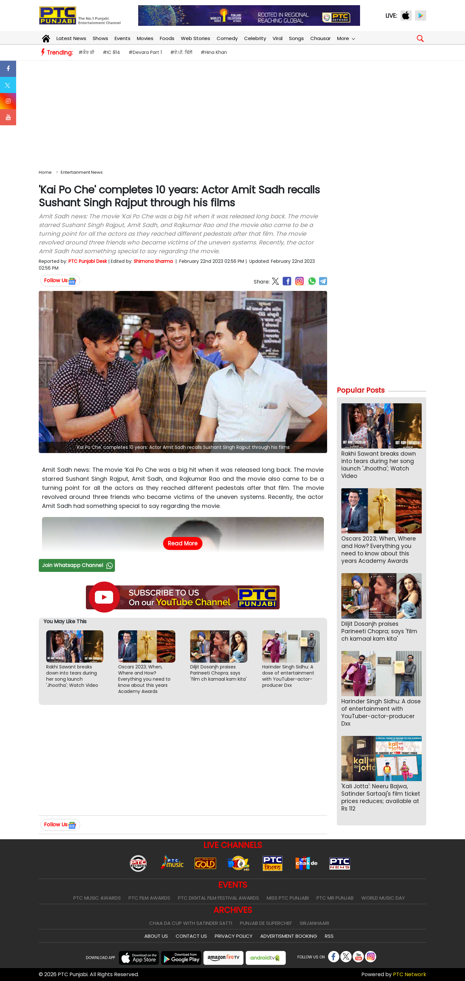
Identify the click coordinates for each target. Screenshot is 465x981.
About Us (156, 936)
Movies (145, 38)
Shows (100, 38)
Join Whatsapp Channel (78, 565)
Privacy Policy (234, 936)
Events (122, 38)
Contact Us (191, 936)
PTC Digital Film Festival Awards (218, 897)
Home (45, 172)
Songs (296, 38)
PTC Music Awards (97, 897)
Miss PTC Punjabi (288, 897)
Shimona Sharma (153, 261)
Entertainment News (82, 172)
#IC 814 (111, 52)
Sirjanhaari (314, 923)
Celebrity (255, 38)
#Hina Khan (214, 52)
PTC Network (409, 974)
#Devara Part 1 (145, 52)
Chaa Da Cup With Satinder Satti (190, 923)
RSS (329, 936)
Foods (167, 38)
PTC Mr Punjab (335, 897)
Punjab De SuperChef (266, 923)
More (346, 38)
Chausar (320, 38)
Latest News (71, 38)
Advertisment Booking (288, 936)
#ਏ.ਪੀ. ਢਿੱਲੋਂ (181, 52)
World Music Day (383, 897)
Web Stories (195, 38)
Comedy (227, 38)
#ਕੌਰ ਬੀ (86, 52)
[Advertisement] (232, 113)
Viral (278, 38)
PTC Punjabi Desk (87, 261)
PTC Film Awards (149, 897)
